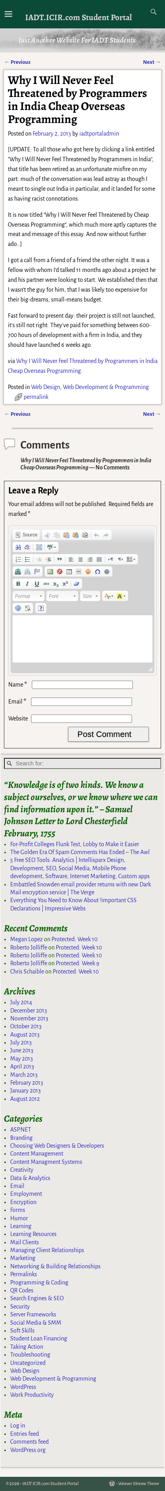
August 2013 (25, 1034)
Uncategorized (28, 1363)
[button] (26, 535)
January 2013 (25, 1090)
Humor (19, 1218)
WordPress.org (28, 1450)
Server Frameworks (33, 1314)
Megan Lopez (26, 939)
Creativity (21, 1170)
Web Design (45, 387)
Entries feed (24, 1434)
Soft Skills (22, 1330)
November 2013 (29, 1018)
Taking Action (26, 1347)
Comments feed (29, 1442)
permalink (36, 397)
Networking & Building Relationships (55, 1266)
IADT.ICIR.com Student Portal (78, 17)
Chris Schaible (27, 971)
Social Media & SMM (35, 1323)
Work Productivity (32, 1395)
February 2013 (26, 1083)
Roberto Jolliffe (28, 947)
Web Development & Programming (106, 387)
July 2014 (21, 1002)
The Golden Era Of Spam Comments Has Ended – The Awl (80, 852)
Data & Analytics (30, 1178)
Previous (17, 62)
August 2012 (25, 1099)
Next (152, 62)
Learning (20, 1226)
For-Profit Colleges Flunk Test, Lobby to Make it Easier (74, 844)
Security (20, 1306)
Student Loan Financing (38, 1338)
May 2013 (21, 1058)
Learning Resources (33, 1234)
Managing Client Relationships (47, 1250)
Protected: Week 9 (77, 963)
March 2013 (24, 1075)
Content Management (36, 1153)
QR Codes (21, 1290)
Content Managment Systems (46, 1162)
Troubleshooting (30, 1354)
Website (18, 718)
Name (18, 684)
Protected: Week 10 (74, 939)
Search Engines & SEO (37, 1298)
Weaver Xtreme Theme (138, 1483)
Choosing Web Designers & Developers (57, 1146)
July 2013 (21, 1042)
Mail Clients (24, 1242)
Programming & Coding (39, 1282)
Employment (26, 1194)
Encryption (23, 1202)
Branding (21, 1138)
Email (18, 701)
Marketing (22, 1258)
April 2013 (22, 1066)
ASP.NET (20, 1129)
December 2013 (28, 1010)
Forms (17, 1210)
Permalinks (23, 1274)
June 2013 (21, 1050)
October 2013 (26, 1026)
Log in (17, 1425)
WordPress (23, 1387)
